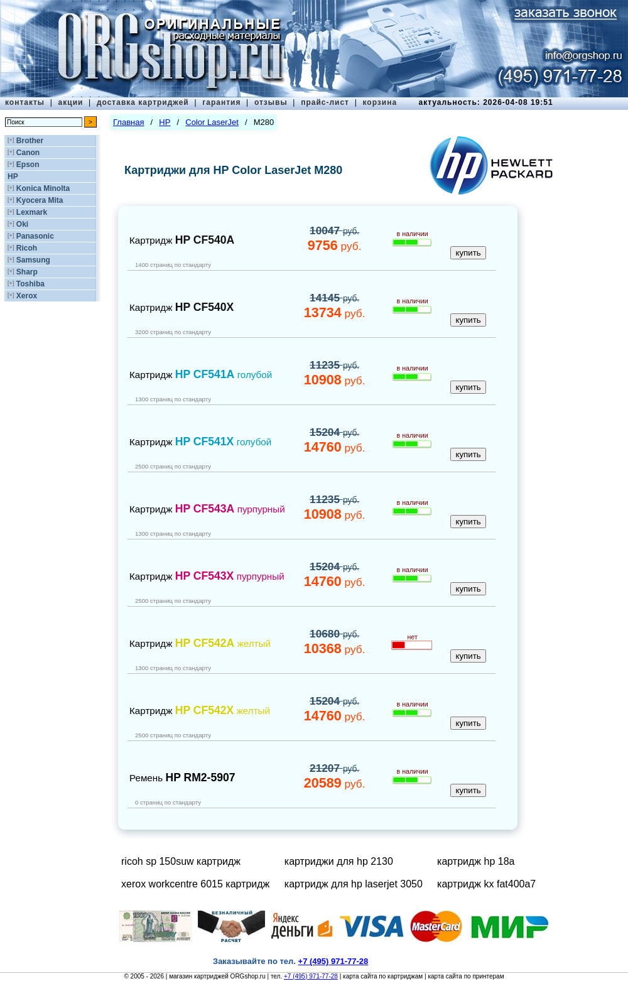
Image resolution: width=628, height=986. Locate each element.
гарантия (221, 102)
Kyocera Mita (39, 200)
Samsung (33, 260)
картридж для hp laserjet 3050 (353, 884)
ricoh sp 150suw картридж (181, 861)
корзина (379, 102)
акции (71, 102)
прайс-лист (325, 102)
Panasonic (35, 236)
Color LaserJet (212, 122)
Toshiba (30, 283)
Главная (128, 122)
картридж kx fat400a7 (486, 884)
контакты (25, 102)
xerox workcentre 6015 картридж (195, 884)
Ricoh (26, 248)
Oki (22, 224)
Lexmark (31, 212)
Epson (28, 164)
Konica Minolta (43, 188)
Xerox (26, 295)
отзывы (271, 102)
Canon (28, 152)
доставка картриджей (143, 102)
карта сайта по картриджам (383, 976)
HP (13, 176)
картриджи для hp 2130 (338, 861)
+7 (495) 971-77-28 (311, 976)
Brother (29, 140)
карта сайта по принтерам (466, 976)
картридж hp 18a (475, 861)
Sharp (27, 272)
